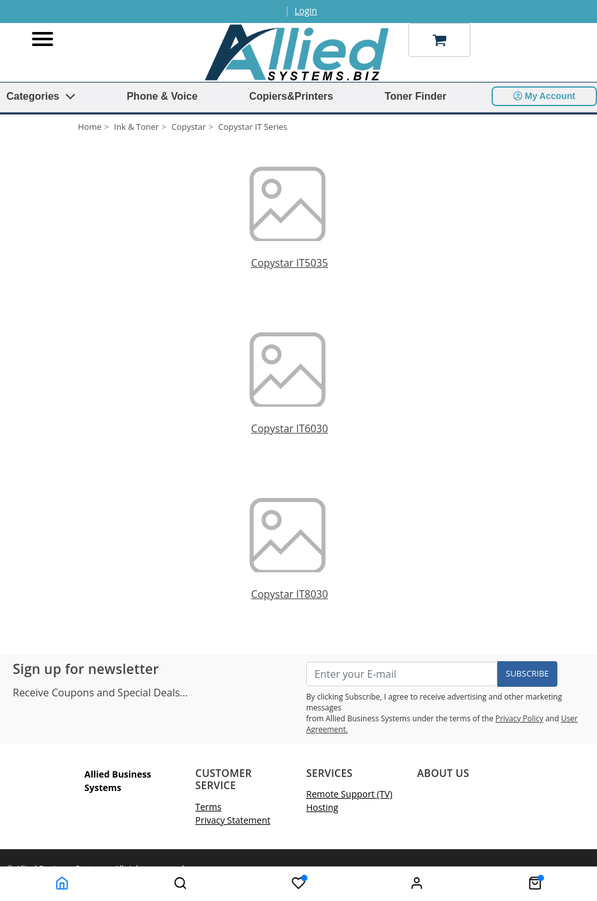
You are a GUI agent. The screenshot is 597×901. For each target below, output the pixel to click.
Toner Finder (416, 96)
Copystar (188, 126)
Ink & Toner (136, 126)
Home (90, 126)
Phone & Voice (162, 96)
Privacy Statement (233, 820)
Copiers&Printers (291, 96)
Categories (40, 96)
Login (306, 10)
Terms (209, 807)
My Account (544, 96)
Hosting (322, 807)
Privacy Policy (519, 718)
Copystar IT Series (253, 126)
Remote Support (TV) (349, 794)
